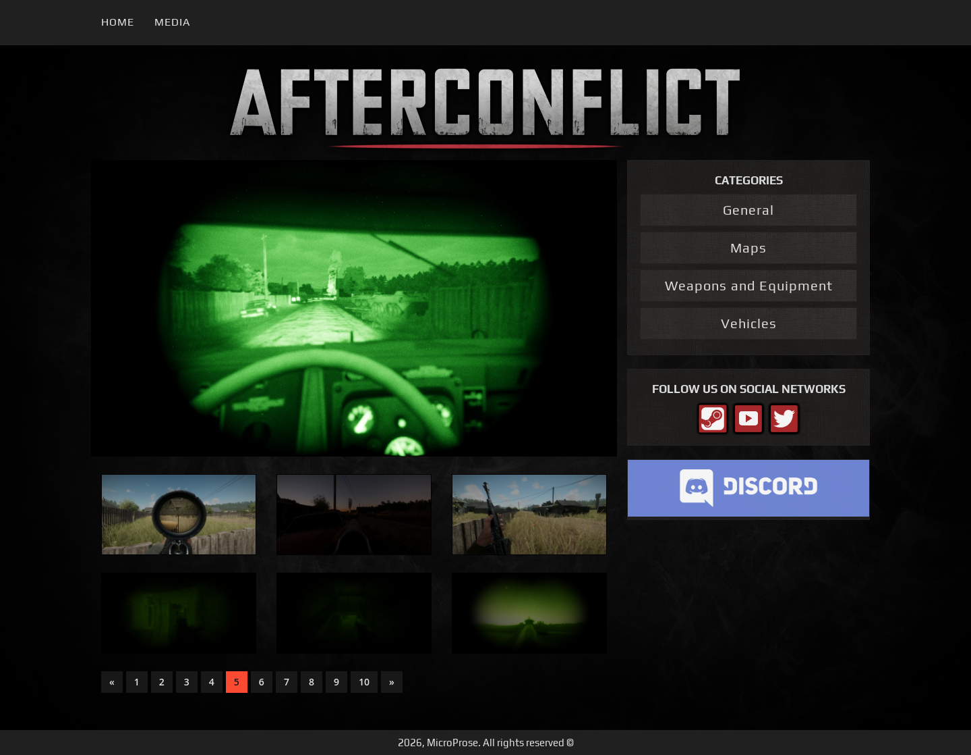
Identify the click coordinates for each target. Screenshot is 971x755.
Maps (748, 247)
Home (117, 22)
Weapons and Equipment (749, 285)
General (748, 209)
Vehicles (749, 323)
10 (364, 681)
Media (172, 22)
